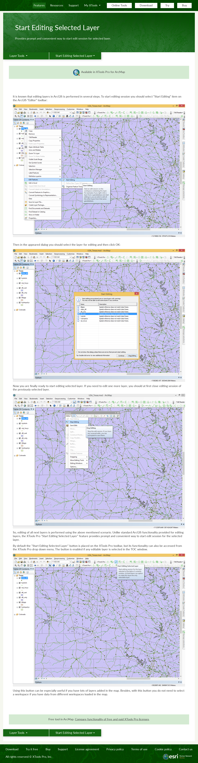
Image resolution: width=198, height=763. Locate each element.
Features (39, 5)
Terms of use (139, 749)
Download (146, 5)
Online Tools (119, 5)
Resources (56, 5)
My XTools (91, 5)
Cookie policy (163, 749)
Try (167, 5)
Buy (184, 5)
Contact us (185, 749)
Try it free (32, 749)
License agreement (87, 749)
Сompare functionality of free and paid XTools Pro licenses (112, 719)
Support (74, 5)
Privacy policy (115, 749)
